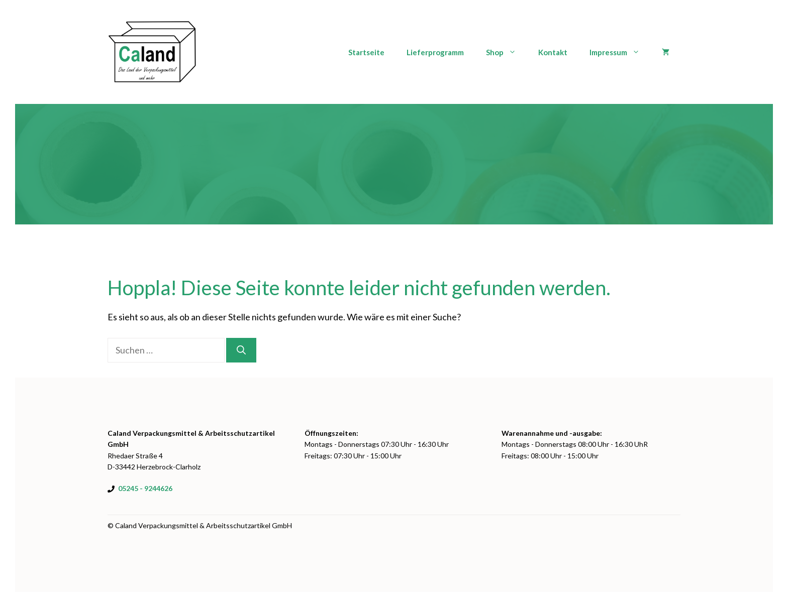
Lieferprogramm (435, 52)
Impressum (620, 52)
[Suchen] (241, 350)
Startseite (366, 52)
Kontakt (552, 52)
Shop (506, 52)
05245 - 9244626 (145, 488)
